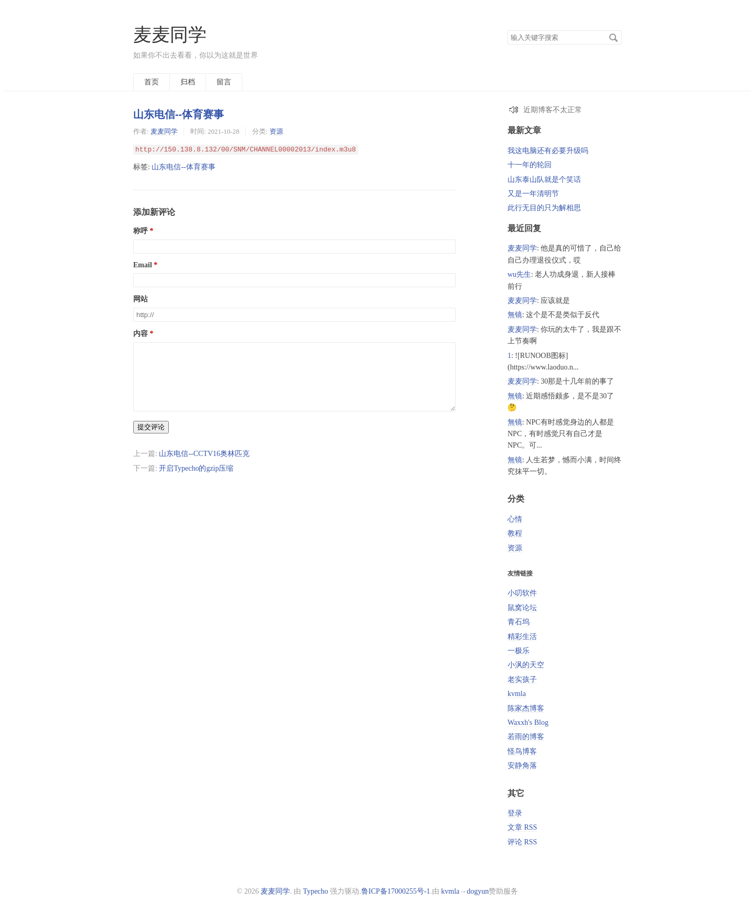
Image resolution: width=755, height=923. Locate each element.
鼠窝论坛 (522, 608)
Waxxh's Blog (528, 722)
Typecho (315, 891)
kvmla (517, 694)
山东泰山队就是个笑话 (544, 179)
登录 (515, 813)
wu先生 (519, 274)
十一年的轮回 (530, 165)
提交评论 (151, 439)
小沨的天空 (526, 665)
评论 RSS (522, 842)
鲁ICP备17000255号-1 (395, 891)
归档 (187, 82)
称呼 (140, 231)
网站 (140, 299)
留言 (224, 82)
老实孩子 (522, 679)
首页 (151, 82)
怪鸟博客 (522, 751)
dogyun (478, 891)
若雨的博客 (526, 737)
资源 (276, 131)
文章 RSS (522, 827)
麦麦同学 (170, 35)
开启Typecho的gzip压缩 (196, 481)
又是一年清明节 (533, 194)
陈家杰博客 (526, 708)
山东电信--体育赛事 (178, 114)
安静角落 (522, 765)
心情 (515, 519)
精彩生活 (522, 636)
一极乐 (519, 651)
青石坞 (519, 622)
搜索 (613, 37)
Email (142, 265)
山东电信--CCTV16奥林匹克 (204, 466)
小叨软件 (522, 593)
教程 (515, 533)
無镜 (515, 315)
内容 (140, 334)
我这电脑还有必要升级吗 (548, 151)
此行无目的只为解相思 (544, 208)
